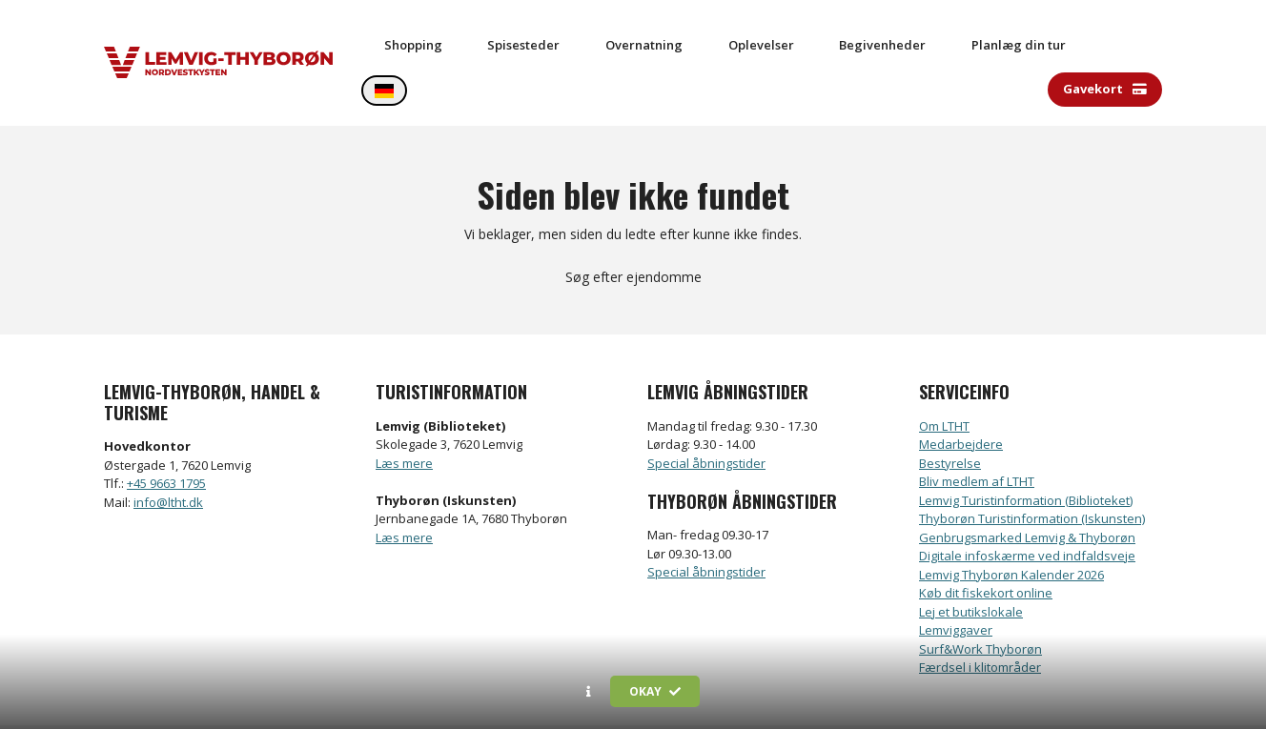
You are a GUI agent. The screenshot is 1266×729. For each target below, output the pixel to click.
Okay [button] (655, 691)
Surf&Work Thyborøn (980, 594)
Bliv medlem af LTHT (976, 427)
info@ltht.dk (168, 447)
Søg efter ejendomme (633, 223)
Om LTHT (944, 371)
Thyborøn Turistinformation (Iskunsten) (1032, 465)
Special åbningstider (706, 408)
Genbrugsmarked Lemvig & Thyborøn (1027, 483)
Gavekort (1105, 35)
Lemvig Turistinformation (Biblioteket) (1026, 446)
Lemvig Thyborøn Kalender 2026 (1011, 520)
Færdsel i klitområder (980, 613)
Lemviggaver (955, 576)
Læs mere (404, 408)
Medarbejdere (961, 390)
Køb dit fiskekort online (985, 539)
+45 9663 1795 (166, 429)
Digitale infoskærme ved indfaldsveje (1027, 502)
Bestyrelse (950, 408)
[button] (588, 691)
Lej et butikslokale (971, 557)
